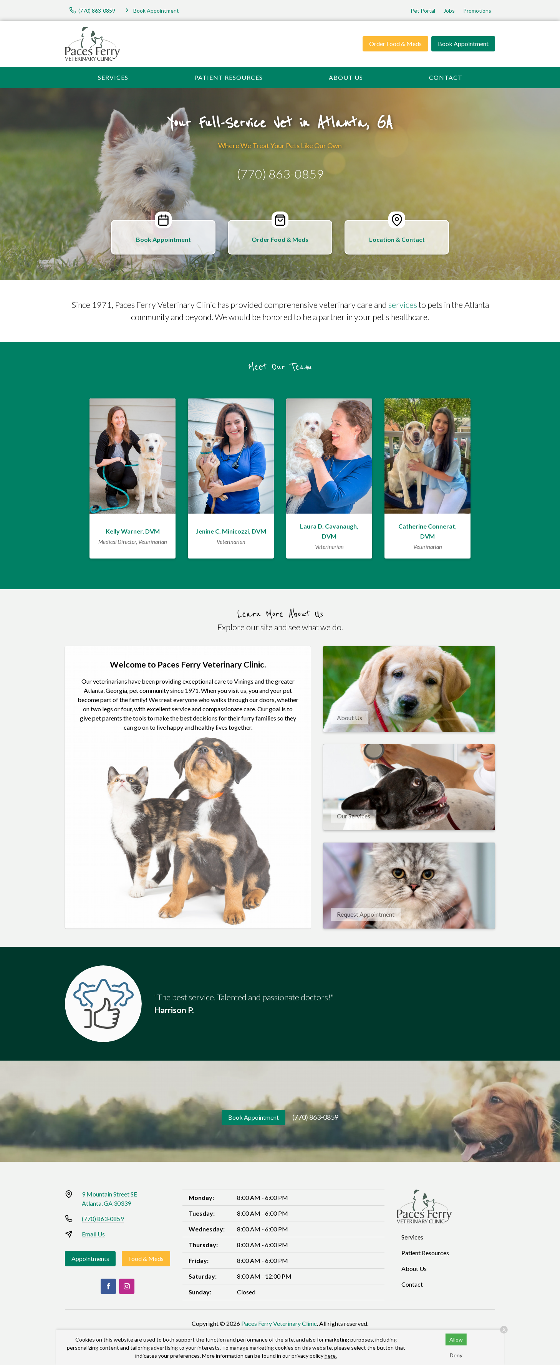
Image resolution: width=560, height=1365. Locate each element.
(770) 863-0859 (280, 173)
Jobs (449, 10)
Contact (445, 77)
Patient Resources (228, 77)
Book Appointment (463, 43)
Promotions (477, 10)
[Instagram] (126, 1286)
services (402, 305)
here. (331, 1355)
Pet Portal (423, 10)
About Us (346, 77)
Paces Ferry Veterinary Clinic (279, 1323)
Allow (456, 1339)
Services (113, 77)
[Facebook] (108, 1286)
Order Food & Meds (395, 43)
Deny (456, 1355)
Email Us (93, 1234)
